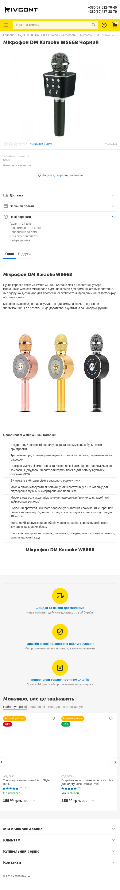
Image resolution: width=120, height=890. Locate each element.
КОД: (108, 143)
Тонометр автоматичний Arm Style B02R (26, 782)
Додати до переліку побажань (60, 175)
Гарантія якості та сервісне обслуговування (60, 643)
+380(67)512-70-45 (102, 7)
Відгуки (24, 254)
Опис (9, 254)
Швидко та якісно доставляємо (60, 608)
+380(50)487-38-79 (102, 11)
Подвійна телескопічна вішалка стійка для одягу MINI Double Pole (87, 782)
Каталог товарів (6, 25)
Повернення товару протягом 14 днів (60, 679)
